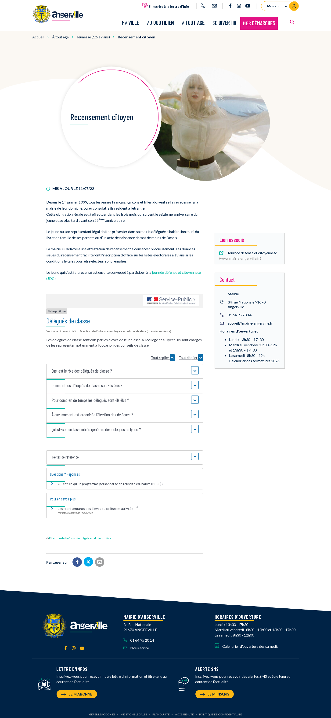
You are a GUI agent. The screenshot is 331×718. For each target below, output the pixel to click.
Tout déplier (191, 355)
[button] (124, 369)
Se (224, 21)
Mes (259, 22)
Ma (130, 21)
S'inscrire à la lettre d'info (165, 5)
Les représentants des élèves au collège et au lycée (98, 507)
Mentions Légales (134, 712)
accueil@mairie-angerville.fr (250, 321)
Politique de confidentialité (220, 712)
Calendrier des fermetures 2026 (254, 359)
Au (160, 21)
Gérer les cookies (102, 712)
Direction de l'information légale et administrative (80, 536)
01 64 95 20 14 (240, 313)
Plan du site (161, 712)
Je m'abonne (76, 692)
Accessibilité (184, 712)
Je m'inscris (214, 692)
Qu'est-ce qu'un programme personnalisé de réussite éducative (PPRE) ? (110, 482)
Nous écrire (136, 646)
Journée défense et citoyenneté (247, 253)
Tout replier (163, 355)
